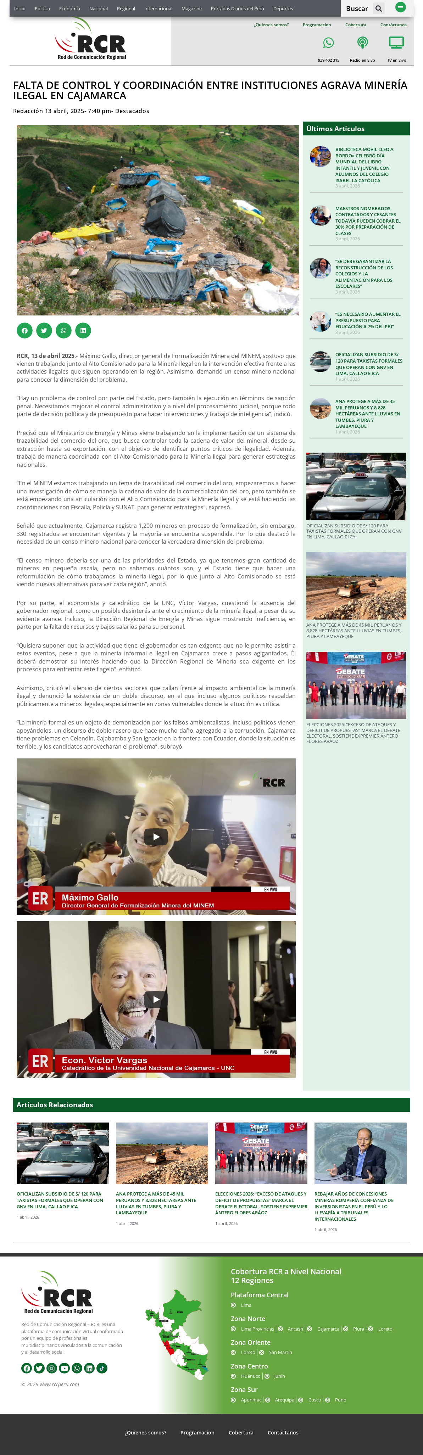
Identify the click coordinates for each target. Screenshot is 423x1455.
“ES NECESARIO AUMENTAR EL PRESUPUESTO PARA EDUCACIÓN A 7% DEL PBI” (368, 320)
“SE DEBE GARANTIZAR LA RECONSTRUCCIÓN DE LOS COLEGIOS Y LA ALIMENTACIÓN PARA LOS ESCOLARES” (364, 273)
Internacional (158, 8)
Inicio (20, 8)
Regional (126, 8)
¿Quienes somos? (271, 25)
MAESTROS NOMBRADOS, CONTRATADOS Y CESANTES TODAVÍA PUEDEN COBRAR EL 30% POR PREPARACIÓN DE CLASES (368, 220)
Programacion (317, 25)
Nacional (98, 8)
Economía (69, 8)
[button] (379, 8)
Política (42, 8)
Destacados (132, 111)
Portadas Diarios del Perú (237, 8)
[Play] (156, 836)
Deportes (283, 8)
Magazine (192, 8)
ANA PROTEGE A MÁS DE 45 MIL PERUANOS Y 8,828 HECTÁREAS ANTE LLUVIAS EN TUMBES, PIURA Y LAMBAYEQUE (367, 413)
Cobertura (355, 25)
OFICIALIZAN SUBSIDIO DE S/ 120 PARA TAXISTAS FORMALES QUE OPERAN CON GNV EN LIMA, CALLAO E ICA (368, 363)
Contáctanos (393, 25)
